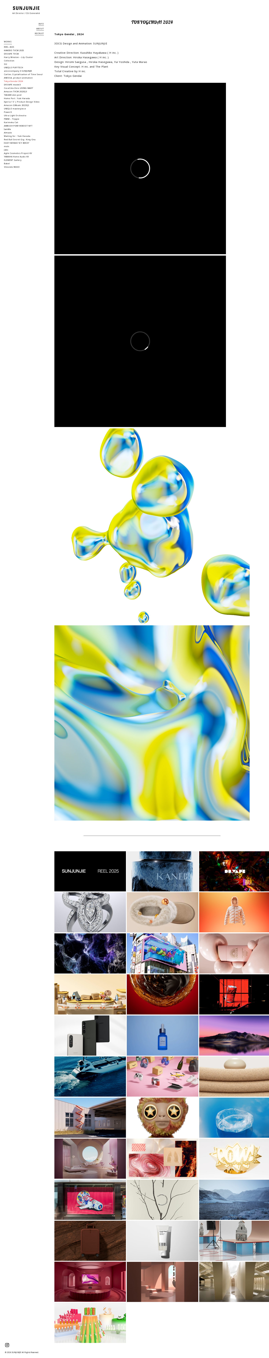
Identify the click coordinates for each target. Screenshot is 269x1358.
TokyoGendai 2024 (13, 81)
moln (6, 146)
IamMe (7, 129)
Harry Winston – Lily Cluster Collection (18, 59)
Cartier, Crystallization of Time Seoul (23, 74)
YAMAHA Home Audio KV (16, 156)
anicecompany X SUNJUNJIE (18, 71)
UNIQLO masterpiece (15, 108)
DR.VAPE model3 (12, 84)
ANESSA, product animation (18, 77)
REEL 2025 (9, 47)
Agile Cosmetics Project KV (18, 153)
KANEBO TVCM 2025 (14, 50)
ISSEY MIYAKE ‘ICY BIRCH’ (16, 143)
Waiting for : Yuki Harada (17, 136)
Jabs (6, 149)
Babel (7, 163)
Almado (8, 132)
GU (5, 64)
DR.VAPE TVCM (11, 53)
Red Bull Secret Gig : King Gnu (20, 139)
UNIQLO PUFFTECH (13, 67)
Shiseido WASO (12, 167)
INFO (41, 23)
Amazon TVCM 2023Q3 (15, 91)
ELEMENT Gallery (13, 160)
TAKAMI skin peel (13, 95)
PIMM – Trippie (11, 119)
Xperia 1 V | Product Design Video (22, 101)
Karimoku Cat (11, 122)
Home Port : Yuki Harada (17, 98)
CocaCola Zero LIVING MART (18, 88)
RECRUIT (39, 33)
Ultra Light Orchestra (15, 115)
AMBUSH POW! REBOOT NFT (18, 125)
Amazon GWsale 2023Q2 (16, 105)
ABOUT (40, 28)
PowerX (8, 112)
